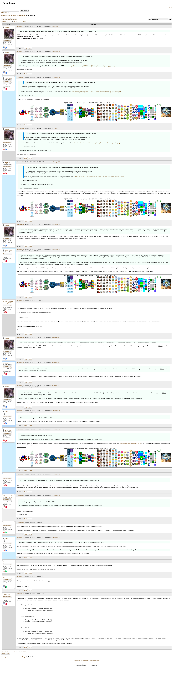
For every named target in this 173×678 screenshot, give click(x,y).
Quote (30, 48)
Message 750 (20, 128)
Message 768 (20, 537)
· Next (24, 21)
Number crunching (19, 15)
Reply (25, 48)
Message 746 (20, 26)
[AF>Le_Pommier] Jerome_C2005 (8, 302)
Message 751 (20, 162)
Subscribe (14, 19)
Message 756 (20, 362)
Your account (84, 660)
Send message (7, 40)
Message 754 (20, 300)
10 (21, 21)
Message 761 (20, 429)
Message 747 (20, 51)
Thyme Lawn (6, 594)
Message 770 (20, 561)
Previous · (4, 21)
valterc (7, 411)
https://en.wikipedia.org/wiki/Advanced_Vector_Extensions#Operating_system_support (94, 66)
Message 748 (20, 77)
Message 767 (20, 522)
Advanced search (5, 12)
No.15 (4, 523)
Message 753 (20, 249)
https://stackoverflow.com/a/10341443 (130, 443)
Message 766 (20, 495)
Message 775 (20, 593)
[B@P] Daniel (8, 78)
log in (170, 7)
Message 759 (20, 410)
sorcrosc (5, 363)
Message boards (6, 15)
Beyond (7, 27)
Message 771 (20, 576)
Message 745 (56, 51)
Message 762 (20, 474)
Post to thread (6, 19)
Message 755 (20, 337)
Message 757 (20, 385)
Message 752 (20, 224)
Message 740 (56, 26)
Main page (77, 660)
